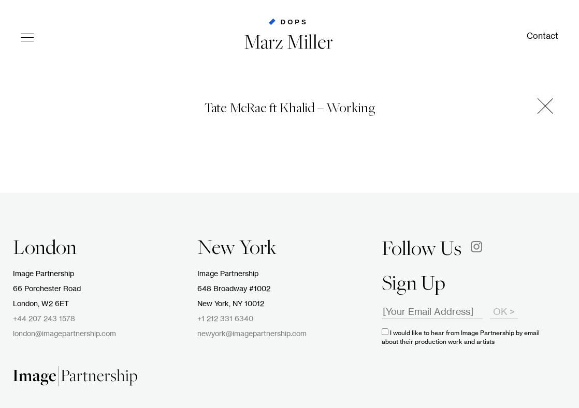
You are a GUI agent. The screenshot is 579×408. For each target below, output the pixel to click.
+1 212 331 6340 (225, 319)
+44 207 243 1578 (44, 319)
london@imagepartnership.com (64, 334)
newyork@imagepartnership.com (252, 334)
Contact (542, 36)
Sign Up (413, 285)
